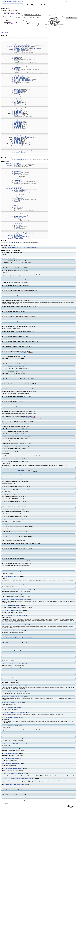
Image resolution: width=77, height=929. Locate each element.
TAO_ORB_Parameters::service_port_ (15, 747)
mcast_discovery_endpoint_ (19, 168)
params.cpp (6, 819)
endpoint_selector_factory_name (20, 144)
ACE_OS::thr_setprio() (49, 275)
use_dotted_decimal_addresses (20, 77)
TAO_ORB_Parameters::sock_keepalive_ (10, 768)
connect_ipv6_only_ (18, 222)
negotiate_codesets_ (18, 225)
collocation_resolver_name (19, 147)
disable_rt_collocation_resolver (20, 115)
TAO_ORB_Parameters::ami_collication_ (11, 595)
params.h (6, 818)
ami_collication (17, 132)
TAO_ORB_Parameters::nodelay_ (9, 693)
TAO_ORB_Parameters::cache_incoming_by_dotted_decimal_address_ (16, 600)
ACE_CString (5, 38)
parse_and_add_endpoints (19, 159)
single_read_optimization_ (19, 207)
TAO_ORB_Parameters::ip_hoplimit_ (10, 660)
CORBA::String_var (9, 168)
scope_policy (16, 99)
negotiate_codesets (17, 131)
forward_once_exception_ (19, 237)
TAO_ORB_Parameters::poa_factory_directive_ (15, 705)
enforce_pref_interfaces (18, 121)
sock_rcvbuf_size (17, 51)
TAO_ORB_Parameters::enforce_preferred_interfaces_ (14, 647)
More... (39, 6)
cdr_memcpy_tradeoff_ (18, 187)
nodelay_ (15, 176)
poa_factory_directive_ (18, 235)
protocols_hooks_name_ (18, 230)
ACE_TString (10, 235)
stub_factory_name (17, 138)
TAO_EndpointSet (34, 45)
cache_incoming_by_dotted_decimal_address (22, 79)
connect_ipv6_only (17, 125)
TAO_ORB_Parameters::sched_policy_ (11, 732)
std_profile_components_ (19, 198)
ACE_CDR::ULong (9, 155)
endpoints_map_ (17, 163)
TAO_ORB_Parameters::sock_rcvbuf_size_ (11, 773)
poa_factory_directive (18, 142)
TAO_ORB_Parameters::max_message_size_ (17, 676)
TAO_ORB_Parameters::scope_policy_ (11, 739)
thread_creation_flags (18, 102)
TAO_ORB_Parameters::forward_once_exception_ (12, 655)
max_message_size (17, 155)
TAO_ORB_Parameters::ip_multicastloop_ (12, 665)
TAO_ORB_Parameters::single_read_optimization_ (12, 758)
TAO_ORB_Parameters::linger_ (9, 671)
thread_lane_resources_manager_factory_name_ (23, 233)
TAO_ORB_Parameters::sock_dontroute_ (10, 763)
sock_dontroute (17, 65)
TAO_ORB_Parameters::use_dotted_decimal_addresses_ (14, 800)
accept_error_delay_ (18, 196)
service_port (16, 46)
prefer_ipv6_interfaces (18, 123)
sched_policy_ (16, 203)
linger (15, 81)
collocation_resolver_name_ (19, 238)
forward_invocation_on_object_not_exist (21, 149)
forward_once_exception (18, 151)
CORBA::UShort (10, 46)
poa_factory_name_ (17, 234)
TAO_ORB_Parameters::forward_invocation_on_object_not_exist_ (16, 650)
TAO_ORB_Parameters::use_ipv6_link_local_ (12, 806)
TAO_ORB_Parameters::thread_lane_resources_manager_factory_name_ (20, 794)
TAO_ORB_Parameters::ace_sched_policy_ (11, 587)
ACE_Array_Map (10, 37)
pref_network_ (16, 214)
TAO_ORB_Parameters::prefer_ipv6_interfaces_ (13, 721)
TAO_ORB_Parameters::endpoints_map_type (30, 247)
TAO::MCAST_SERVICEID (24, 46)
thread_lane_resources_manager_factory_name (23, 136)
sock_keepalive (17, 64)
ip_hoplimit (16, 68)
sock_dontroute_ (17, 180)
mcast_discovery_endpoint (19, 49)
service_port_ (16, 165)
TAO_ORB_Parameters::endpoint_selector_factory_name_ (18, 636)
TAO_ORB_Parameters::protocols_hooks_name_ (16, 726)
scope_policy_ (16, 205)
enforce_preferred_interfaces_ (19, 218)
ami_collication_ (17, 227)
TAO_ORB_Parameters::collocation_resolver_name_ (17, 610)
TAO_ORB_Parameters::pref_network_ (14, 716)
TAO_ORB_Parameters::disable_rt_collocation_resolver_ (14, 627)
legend (38, 31)
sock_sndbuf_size (17, 55)
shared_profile (16, 108)
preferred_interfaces (18, 119)
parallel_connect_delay (18, 113)
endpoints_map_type (18, 38)
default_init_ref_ (17, 169)
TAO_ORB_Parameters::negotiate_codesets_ (12, 688)
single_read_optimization (18, 107)
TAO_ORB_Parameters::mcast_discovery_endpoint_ (19, 683)
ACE (41, 461)
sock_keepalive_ (17, 178)
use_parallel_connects (18, 111)
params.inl (6, 820)
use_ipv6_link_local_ (18, 223)
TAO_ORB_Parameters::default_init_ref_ (14, 622)
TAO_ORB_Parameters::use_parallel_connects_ (12, 811)
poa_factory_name (17, 140)
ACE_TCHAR (27, 142)
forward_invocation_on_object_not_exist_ (22, 236)
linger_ (15, 194)
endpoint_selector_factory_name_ (20, 232)
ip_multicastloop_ (17, 185)
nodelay (15, 58)
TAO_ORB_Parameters (18, 42)
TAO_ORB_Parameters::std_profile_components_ (13, 784)
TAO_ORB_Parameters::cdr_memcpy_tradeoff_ (12, 605)
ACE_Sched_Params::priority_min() (60, 275)
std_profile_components (18, 90)
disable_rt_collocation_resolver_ (20, 216)
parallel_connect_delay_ (18, 213)
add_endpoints (17, 44)
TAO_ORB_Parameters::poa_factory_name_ (15, 710)
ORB (15, 6)
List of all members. (4, 32)
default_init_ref (17, 87)
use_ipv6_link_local (17, 127)
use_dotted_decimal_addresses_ (20, 190)
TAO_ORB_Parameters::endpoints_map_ (17, 642)
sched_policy (16, 96)
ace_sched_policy (17, 92)
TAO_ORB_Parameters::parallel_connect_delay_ (16, 698)
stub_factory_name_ (18, 231)
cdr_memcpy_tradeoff (18, 75)
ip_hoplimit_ (16, 182)
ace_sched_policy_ (17, 200)
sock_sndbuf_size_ (17, 173)
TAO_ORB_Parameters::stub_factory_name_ (15, 789)
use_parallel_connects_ (18, 212)
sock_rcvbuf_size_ (17, 171)
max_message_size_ (18, 188)
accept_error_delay (17, 85)
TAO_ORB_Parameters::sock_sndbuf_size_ (11, 779)
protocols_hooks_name (18, 134)
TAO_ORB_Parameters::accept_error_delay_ (12, 582)
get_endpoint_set (17, 45)
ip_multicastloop (17, 74)
